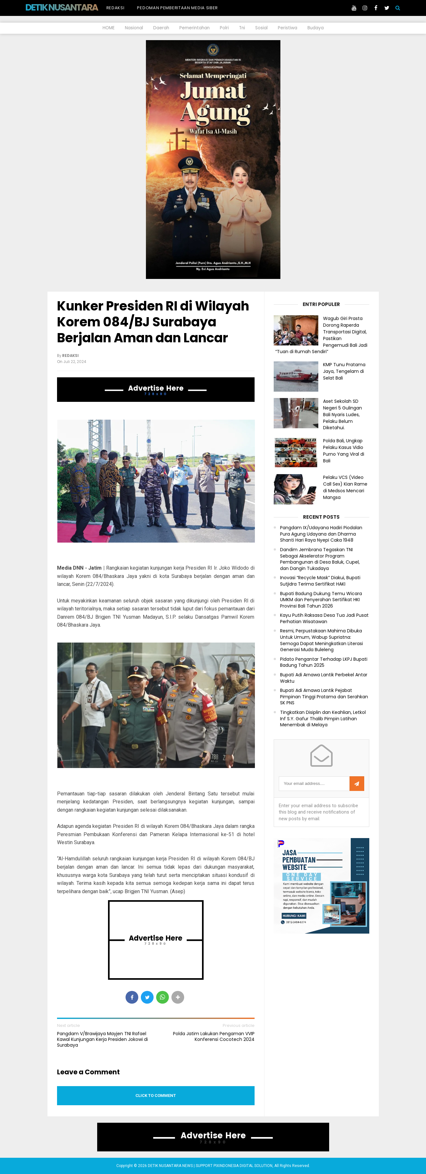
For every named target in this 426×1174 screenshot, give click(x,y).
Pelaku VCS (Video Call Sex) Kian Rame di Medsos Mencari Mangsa (345, 487)
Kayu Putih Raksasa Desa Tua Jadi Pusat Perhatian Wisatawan (324, 618)
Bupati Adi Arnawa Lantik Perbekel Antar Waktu (323, 678)
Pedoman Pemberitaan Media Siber (177, 8)
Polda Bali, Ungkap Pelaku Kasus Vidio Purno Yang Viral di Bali (343, 451)
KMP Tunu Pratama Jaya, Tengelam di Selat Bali (344, 371)
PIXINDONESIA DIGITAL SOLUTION (242, 1165)
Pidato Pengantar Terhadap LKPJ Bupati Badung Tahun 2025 (323, 662)
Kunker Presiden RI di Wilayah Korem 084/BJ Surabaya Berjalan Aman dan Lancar (153, 322)
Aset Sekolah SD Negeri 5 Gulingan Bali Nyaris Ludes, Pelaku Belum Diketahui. (342, 414)
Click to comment (155, 1095)
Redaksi (115, 8)
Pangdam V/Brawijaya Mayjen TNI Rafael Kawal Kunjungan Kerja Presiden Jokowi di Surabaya (102, 1039)
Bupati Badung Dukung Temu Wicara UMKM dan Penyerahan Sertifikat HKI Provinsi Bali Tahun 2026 (321, 600)
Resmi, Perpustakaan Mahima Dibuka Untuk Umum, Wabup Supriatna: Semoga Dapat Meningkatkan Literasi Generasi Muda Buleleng (321, 640)
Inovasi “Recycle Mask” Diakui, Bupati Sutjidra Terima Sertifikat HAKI (320, 581)
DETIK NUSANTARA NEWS (73, 7)
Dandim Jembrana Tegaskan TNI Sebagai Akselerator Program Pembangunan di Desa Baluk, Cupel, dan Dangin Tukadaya (320, 559)
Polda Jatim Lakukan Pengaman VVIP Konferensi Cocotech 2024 (214, 1036)
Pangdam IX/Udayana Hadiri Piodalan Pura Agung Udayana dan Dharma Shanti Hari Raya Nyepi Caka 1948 (321, 534)
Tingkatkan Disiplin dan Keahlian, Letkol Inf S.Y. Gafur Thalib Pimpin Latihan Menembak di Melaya (323, 718)
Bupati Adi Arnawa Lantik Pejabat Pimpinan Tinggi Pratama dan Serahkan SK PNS (324, 696)
